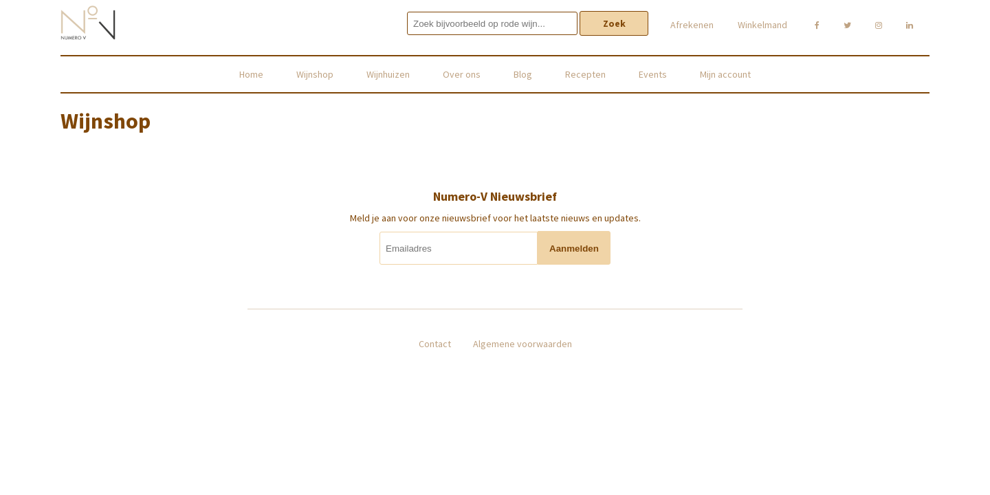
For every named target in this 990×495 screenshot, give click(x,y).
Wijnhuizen (388, 74)
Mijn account (725, 74)
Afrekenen (692, 25)
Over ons (462, 74)
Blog (523, 74)
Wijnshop (314, 74)
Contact (435, 344)
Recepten (585, 74)
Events (653, 74)
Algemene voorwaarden (522, 344)
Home (251, 74)
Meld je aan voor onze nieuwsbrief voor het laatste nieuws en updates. (495, 218)
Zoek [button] (614, 23)
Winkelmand (762, 25)
